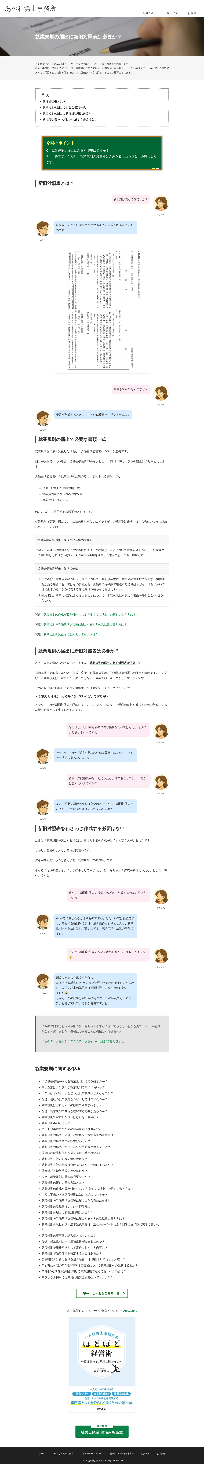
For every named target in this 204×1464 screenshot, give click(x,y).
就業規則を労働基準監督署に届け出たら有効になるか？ (77, 1200)
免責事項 (145, 1453)
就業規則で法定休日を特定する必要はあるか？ (72, 1253)
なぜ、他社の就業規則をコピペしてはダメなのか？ (75, 1099)
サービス (172, 13)
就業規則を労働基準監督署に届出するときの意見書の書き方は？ (85, 624)
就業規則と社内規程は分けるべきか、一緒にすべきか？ (77, 1164)
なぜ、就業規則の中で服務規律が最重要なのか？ (73, 1241)
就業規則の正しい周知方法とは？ (63, 1182)
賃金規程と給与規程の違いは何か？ (64, 1170)
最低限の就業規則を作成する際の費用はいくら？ (73, 1152)
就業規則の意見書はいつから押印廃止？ (67, 1206)
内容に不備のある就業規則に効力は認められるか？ (75, 1194)
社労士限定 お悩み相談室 (102, 1429)
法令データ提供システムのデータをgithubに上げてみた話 (81, 1041)
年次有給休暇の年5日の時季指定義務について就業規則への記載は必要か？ (90, 1265)
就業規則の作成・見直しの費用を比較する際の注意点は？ (79, 1135)
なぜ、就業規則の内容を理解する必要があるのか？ (75, 1111)
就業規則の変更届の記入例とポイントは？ (71, 634)
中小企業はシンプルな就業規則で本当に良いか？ (73, 1087)
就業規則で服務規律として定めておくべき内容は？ (75, 1247)
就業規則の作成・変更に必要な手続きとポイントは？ (76, 1147)
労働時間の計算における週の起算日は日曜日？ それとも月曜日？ (83, 1259)
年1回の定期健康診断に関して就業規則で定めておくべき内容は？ (84, 1271)
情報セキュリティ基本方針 (121, 1453)
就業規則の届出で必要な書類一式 (64, 107)
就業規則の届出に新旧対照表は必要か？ (68, 113)
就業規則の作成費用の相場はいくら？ (66, 1141)
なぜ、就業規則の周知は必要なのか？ (66, 1176)
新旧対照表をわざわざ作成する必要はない (70, 119)
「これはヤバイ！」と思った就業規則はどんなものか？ (77, 1093)
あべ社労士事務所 (30, 8)
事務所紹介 (150, 13)
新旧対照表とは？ (54, 101)
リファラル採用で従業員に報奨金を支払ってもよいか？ (77, 1277)
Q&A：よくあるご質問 (62, 1453)
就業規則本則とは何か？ (57, 1123)
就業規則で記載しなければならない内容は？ (70, 1117)
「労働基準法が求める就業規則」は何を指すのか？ (75, 1081)
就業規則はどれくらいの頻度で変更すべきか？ (72, 1105)
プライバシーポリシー (91, 1453)
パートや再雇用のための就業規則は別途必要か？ (73, 1129)
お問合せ (193, 13)
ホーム (42, 1453)
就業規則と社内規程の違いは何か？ (64, 1159)
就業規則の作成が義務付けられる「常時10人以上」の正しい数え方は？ (90, 614)
